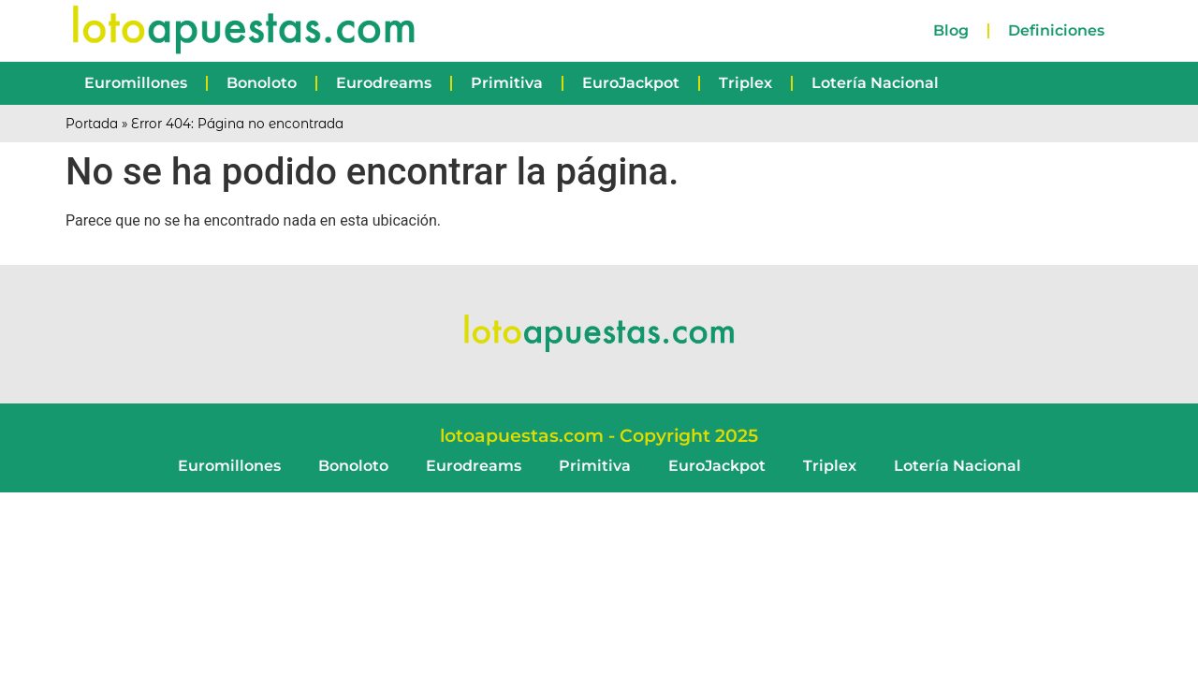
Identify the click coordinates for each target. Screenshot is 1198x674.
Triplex (745, 83)
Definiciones (1056, 30)
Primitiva (507, 83)
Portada (92, 123)
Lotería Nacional (875, 83)
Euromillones (135, 83)
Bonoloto (261, 83)
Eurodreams (383, 83)
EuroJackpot (630, 83)
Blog (951, 30)
